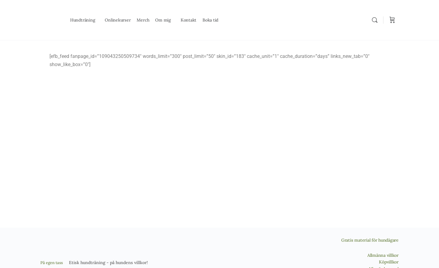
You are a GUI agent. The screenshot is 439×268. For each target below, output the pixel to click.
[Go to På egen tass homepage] (49, 19)
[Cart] (392, 20)
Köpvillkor (389, 262)
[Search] (375, 20)
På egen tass (51, 262)
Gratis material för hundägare (370, 240)
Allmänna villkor (383, 255)
